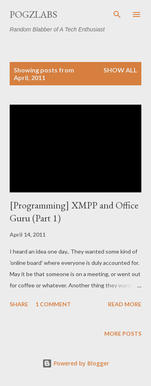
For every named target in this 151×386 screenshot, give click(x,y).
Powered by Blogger (75, 363)
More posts (122, 333)
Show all (120, 70)
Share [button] (19, 304)
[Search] (117, 14)
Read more (124, 304)
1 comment (53, 304)
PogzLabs (33, 14)
